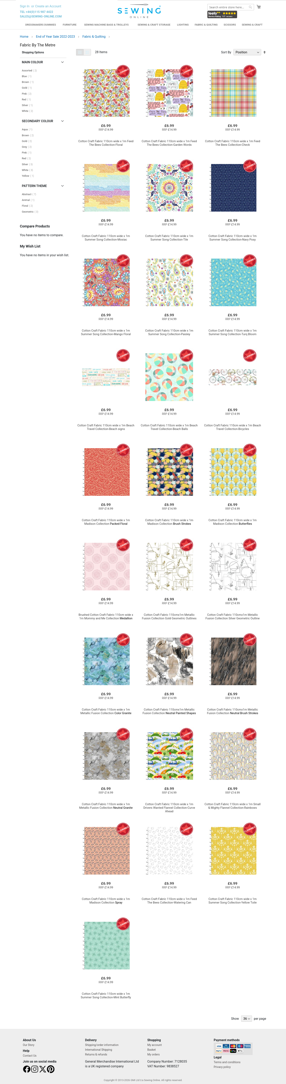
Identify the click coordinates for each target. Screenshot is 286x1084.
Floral (28, 205)
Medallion (106, 616)
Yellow (29, 175)
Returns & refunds (96, 1054)
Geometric (31, 211)
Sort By (226, 52)
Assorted (30, 70)
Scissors (230, 24)
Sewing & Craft (252, 24)
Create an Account (48, 6)
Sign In (24, 6)
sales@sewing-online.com (41, 16)
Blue (28, 76)
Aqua (28, 129)
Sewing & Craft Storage (154, 24)
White (28, 110)
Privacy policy (222, 1067)
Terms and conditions (227, 1062)
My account (154, 1045)
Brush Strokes (169, 522)
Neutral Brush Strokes (232, 711)
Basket (151, 1049)
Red (27, 99)
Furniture (69, 24)
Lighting (183, 24)
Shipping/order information (101, 1045)
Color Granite (105, 711)
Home (24, 36)
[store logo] (140, 11)
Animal (29, 200)
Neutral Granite (105, 806)
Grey (28, 146)
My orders (153, 1054)
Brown (29, 82)
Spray (106, 900)
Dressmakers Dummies (40, 24)
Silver (28, 105)
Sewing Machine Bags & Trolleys (106, 24)
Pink (28, 93)
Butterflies (233, 522)
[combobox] (230, 7)
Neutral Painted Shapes (169, 711)
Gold (28, 87)
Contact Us (30, 1055)
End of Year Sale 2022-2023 (56, 36)
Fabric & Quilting (206, 24)
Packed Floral (106, 522)
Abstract (30, 194)
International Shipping (98, 1049)
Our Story (28, 1045)
